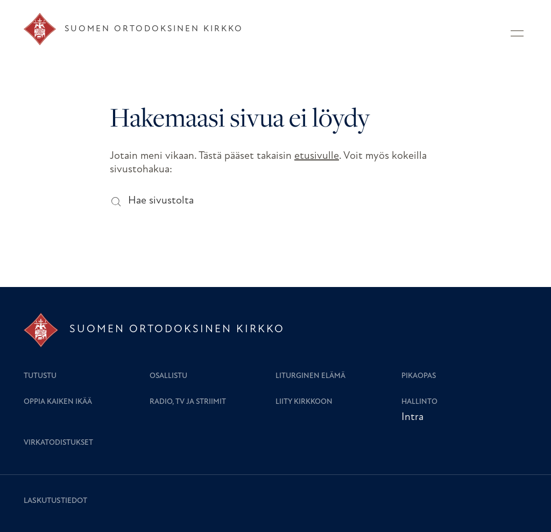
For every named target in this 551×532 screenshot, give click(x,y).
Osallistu (168, 376)
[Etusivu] (133, 29)
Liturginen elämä (310, 376)
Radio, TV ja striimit (188, 402)
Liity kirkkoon (304, 402)
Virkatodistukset (58, 443)
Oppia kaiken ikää (58, 402)
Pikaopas (418, 376)
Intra (412, 417)
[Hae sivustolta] (115, 201)
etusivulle (316, 156)
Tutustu (40, 376)
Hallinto (419, 402)
